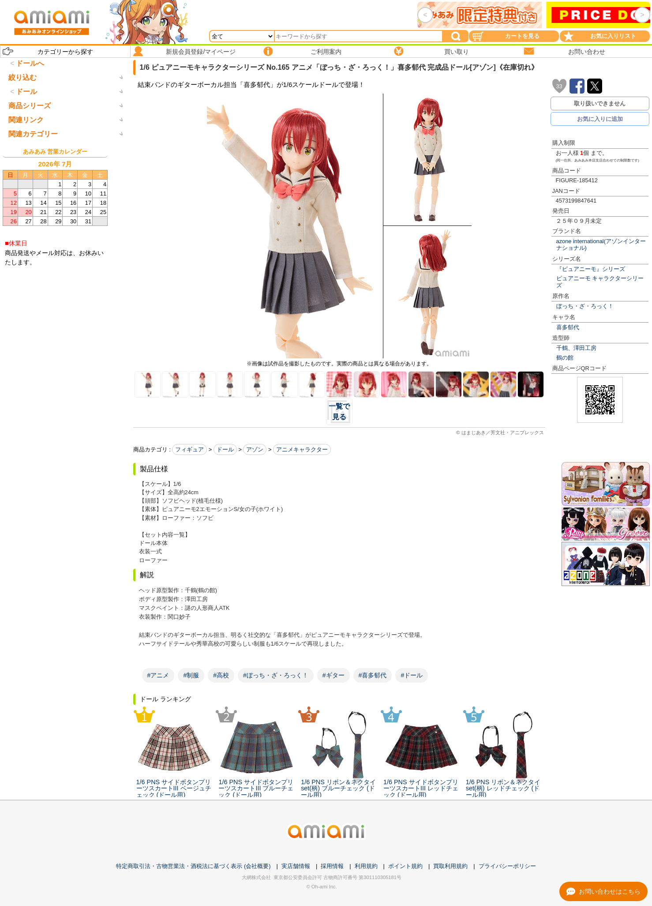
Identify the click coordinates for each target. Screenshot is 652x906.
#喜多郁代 (373, 675)
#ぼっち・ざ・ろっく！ (275, 675)
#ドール (412, 675)
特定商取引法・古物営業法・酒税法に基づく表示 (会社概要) (193, 866)
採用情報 (332, 866)
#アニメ (158, 675)
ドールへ (30, 63)
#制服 (191, 675)
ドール (225, 449)
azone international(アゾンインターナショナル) (601, 244)
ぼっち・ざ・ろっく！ (585, 306)
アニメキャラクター (302, 449)
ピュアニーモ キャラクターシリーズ (600, 281)
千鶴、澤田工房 (576, 348)
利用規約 (366, 866)
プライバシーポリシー (507, 866)
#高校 (221, 675)
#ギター (333, 675)
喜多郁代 (567, 327)
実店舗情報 (295, 866)
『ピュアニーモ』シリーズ (590, 269)
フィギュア (189, 449)
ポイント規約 (405, 866)
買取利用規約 (450, 866)
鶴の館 (564, 357)
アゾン (254, 449)
